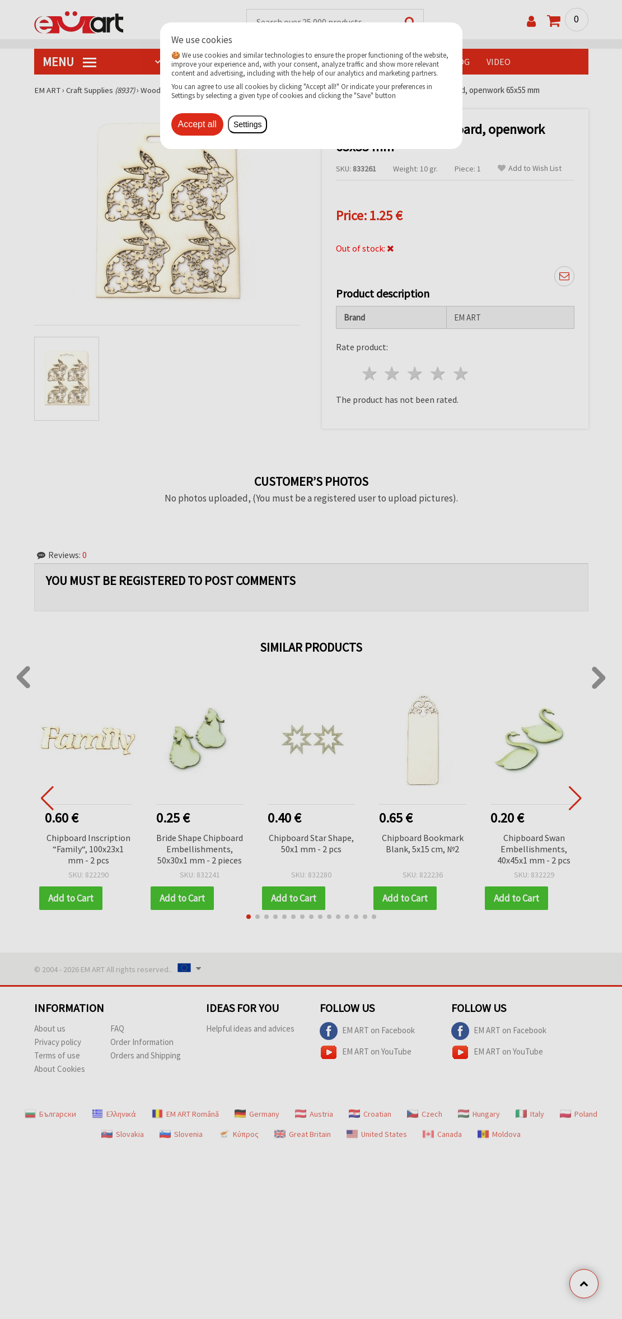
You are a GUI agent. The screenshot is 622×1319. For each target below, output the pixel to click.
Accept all (197, 124)
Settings (247, 124)
